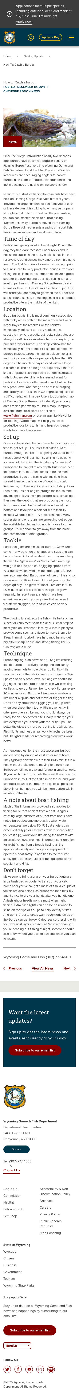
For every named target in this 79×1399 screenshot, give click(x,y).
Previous (15, 968)
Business (9, 1265)
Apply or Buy (50, 37)
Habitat (8, 1202)
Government (12, 1271)
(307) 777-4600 (20, 1163)
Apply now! (24, 21)
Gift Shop (10, 1215)
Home (7, 56)
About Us (10, 1188)
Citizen (8, 1258)
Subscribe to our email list (35, 1050)
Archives (46, 1200)
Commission (12, 1195)
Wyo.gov (9, 1251)
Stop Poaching (50, 1232)
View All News (43, 968)
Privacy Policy (50, 1214)
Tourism (9, 1278)
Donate (16, 1149)
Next (66, 968)
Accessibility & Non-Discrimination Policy (55, 1191)
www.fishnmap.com (17, 415)
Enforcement (12, 1209)
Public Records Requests (51, 1224)
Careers (45, 1207)
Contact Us (11, 1170)
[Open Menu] (71, 37)
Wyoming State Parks (18, 1285)
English (11, 1345)
